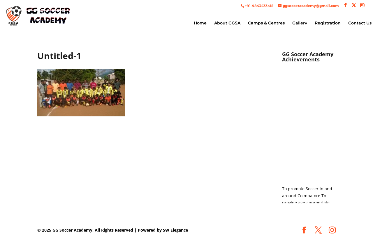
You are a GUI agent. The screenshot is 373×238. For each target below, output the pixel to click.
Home (200, 23)
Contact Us (360, 23)
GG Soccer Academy (72, 230)
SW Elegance (175, 230)
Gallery (299, 23)
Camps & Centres (266, 23)
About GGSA (227, 23)
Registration (328, 23)
